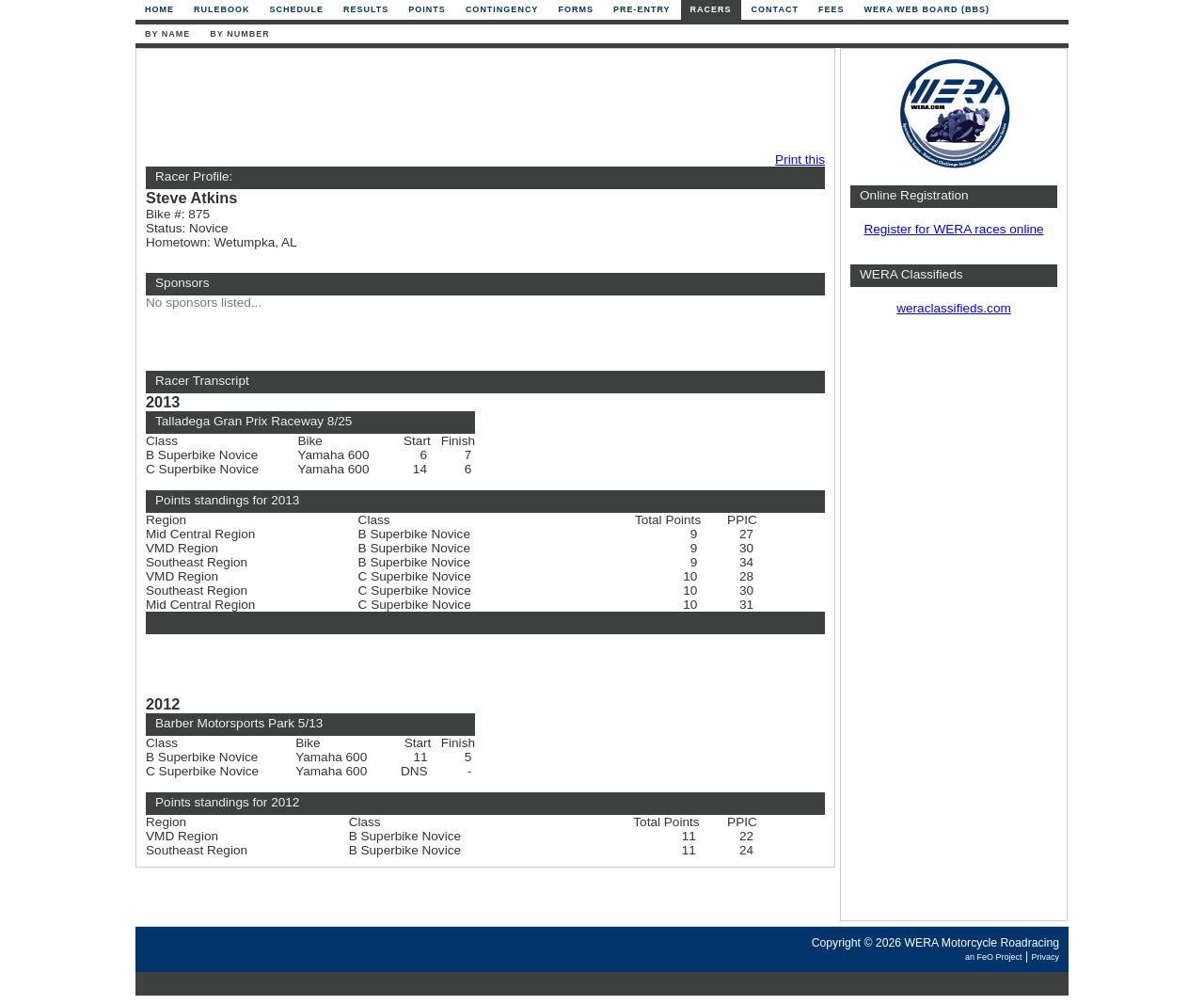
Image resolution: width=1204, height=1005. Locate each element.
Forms (576, 9)
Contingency (502, 9)
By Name (167, 34)
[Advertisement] (480, 100)
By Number (239, 34)
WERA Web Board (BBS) (926, 9)
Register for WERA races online (953, 229)
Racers (711, 9)
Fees (831, 9)
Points (427, 9)
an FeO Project (993, 957)
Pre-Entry (642, 9)
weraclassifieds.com (953, 308)
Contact (775, 9)
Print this (800, 159)
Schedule (297, 9)
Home (159, 9)
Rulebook (222, 9)
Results (365, 9)
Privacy (1045, 957)
